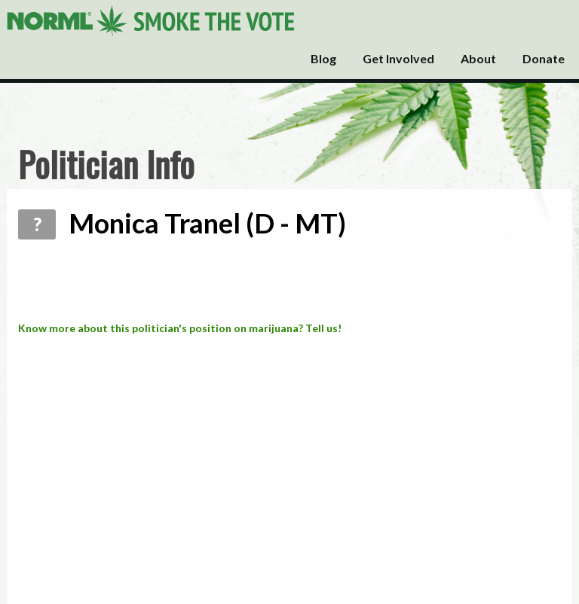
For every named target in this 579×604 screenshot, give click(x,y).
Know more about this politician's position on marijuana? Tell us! (180, 328)
